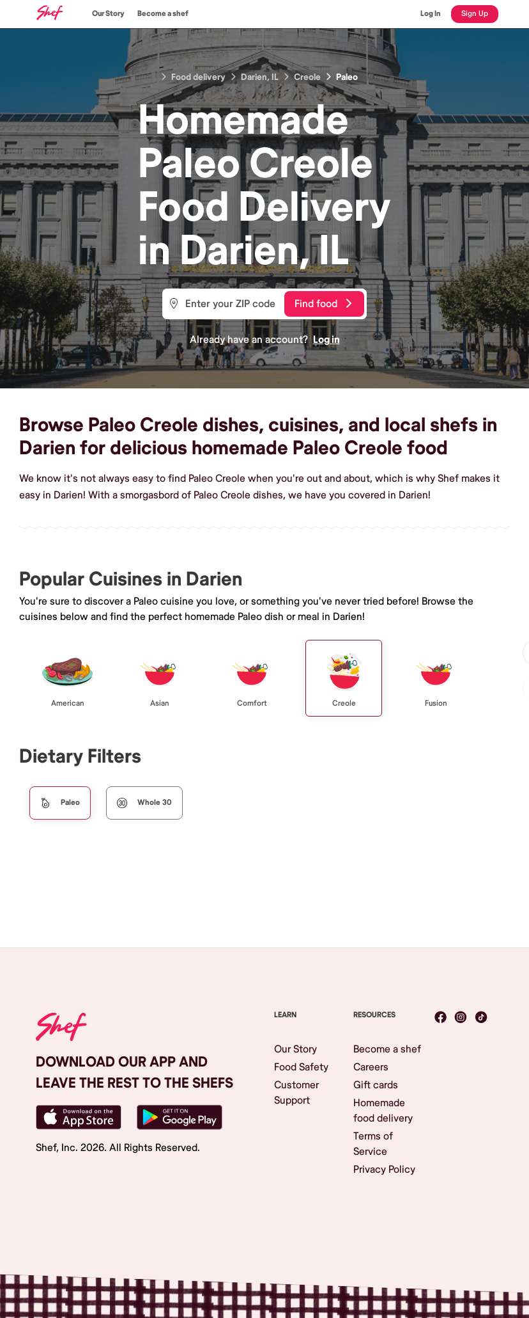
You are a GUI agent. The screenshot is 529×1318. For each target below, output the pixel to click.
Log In (430, 14)
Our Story (108, 14)
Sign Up (474, 14)
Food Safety (301, 1067)
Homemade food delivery (383, 1111)
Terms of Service (373, 1144)
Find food (323, 304)
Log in (326, 339)
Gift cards (375, 1085)
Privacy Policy (384, 1169)
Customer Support (296, 1093)
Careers (370, 1067)
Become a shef (162, 14)
